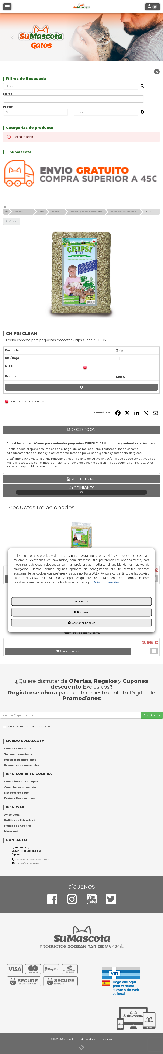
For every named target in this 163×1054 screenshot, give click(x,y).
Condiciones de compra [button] (21, 781)
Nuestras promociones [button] (20, 759)
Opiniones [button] (81, 490)
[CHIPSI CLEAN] (81, 273)
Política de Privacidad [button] (19, 820)
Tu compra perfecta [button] (18, 754)
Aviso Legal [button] (12, 814)
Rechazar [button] (81, 612)
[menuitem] (81, 748)
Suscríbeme (151, 715)
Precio (8, 106)
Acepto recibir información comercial (27, 726)
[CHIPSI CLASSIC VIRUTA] (81, 537)
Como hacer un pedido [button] (20, 787)
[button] (12, 37)
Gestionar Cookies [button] (81, 623)
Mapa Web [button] (11, 831)
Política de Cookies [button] (17, 825)
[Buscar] (141, 86)
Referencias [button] (81, 479)
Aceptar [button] (81, 601)
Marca (7, 93)
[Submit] (141, 112)
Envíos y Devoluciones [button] (19, 798)
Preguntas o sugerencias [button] (21, 765)
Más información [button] (106, 582)
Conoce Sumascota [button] (17, 748)
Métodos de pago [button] (16, 792)
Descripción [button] (81, 430)
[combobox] (73, 99)
